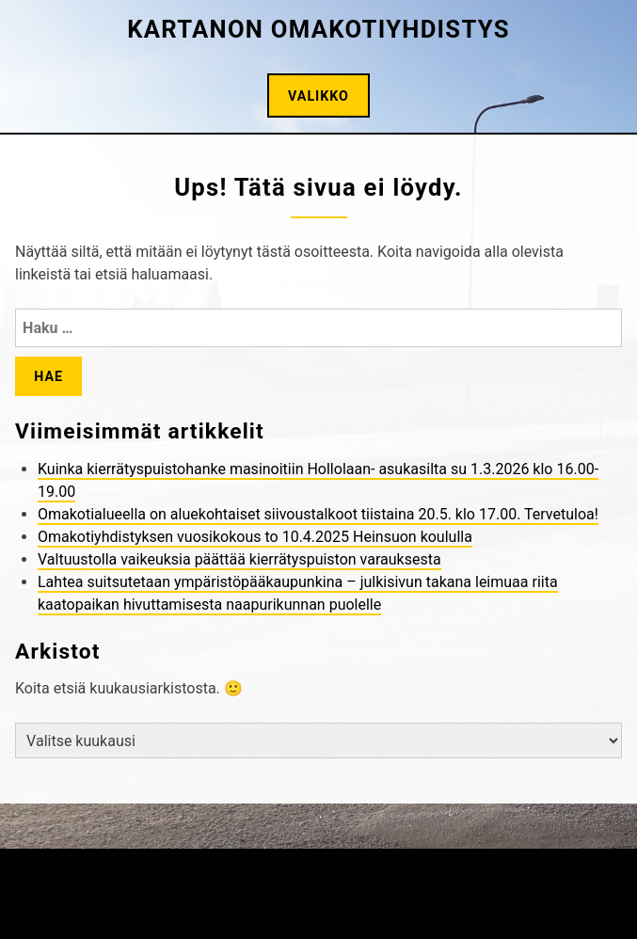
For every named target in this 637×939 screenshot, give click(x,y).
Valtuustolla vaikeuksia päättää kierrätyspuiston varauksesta (239, 559)
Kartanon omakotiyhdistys (318, 29)
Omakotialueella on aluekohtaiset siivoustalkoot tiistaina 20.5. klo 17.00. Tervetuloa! (318, 514)
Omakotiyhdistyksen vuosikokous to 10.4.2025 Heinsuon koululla (255, 537)
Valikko (318, 95)
